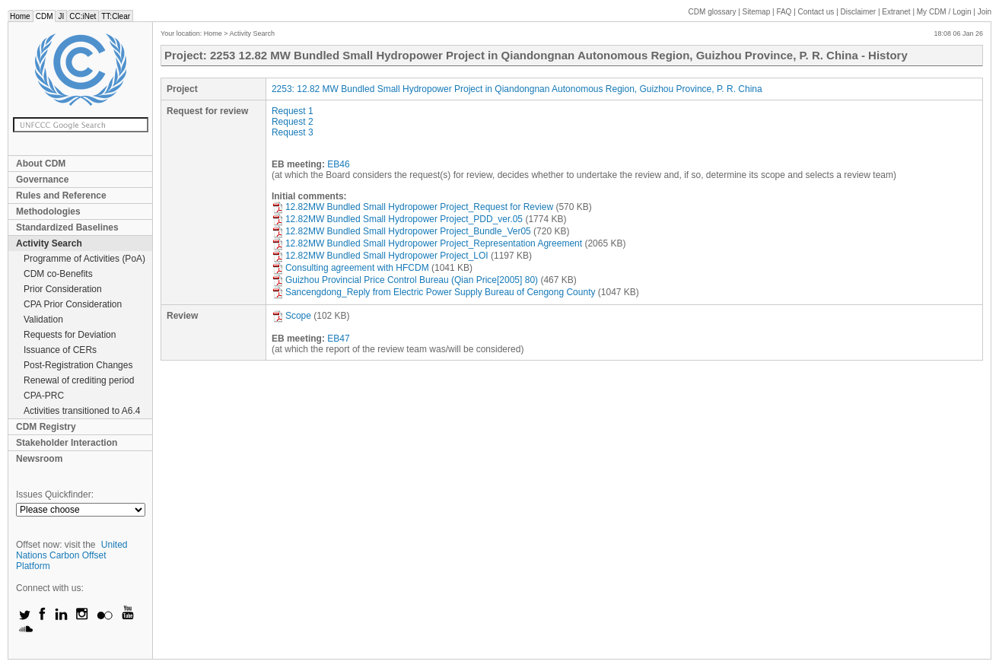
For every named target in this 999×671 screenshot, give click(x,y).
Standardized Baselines (67, 227)
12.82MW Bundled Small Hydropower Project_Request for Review (412, 207)
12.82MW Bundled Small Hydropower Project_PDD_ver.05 (397, 219)
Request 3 (292, 132)
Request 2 (292, 121)
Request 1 (292, 111)
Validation (43, 319)
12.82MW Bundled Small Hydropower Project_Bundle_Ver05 (401, 231)
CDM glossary (713, 12)
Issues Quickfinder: (55, 494)
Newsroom (39, 458)
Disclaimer (859, 12)
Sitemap (757, 12)
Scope (291, 315)
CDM (44, 16)
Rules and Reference (61, 195)
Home (20, 16)
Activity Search (49, 243)
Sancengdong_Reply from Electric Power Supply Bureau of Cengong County (434, 292)
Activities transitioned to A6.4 (82, 410)
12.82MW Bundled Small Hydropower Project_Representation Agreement (427, 243)
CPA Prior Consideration (73, 304)
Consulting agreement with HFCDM (350, 267)
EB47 (338, 338)
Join (984, 12)
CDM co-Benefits (58, 274)
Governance (42, 179)
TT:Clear (115, 16)
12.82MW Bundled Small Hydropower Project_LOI (380, 255)
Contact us (816, 12)
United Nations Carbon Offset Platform (72, 555)
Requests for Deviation (70, 334)
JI (61, 16)
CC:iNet (82, 16)
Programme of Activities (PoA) (84, 258)
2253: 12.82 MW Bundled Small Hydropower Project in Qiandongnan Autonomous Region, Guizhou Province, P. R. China (517, 89)
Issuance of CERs (60, 350)
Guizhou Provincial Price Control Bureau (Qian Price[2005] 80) (405, 280)
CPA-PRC (44, 395)
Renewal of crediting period (79, 380)
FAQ (783, 12)
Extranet (896, 12)
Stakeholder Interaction (66, 442)
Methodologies (48, 211)
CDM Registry (46, 426)
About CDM (40, 163)
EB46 (338, 164)
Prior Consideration (63, 289)
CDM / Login (945, 12)
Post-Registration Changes (78, 365)
